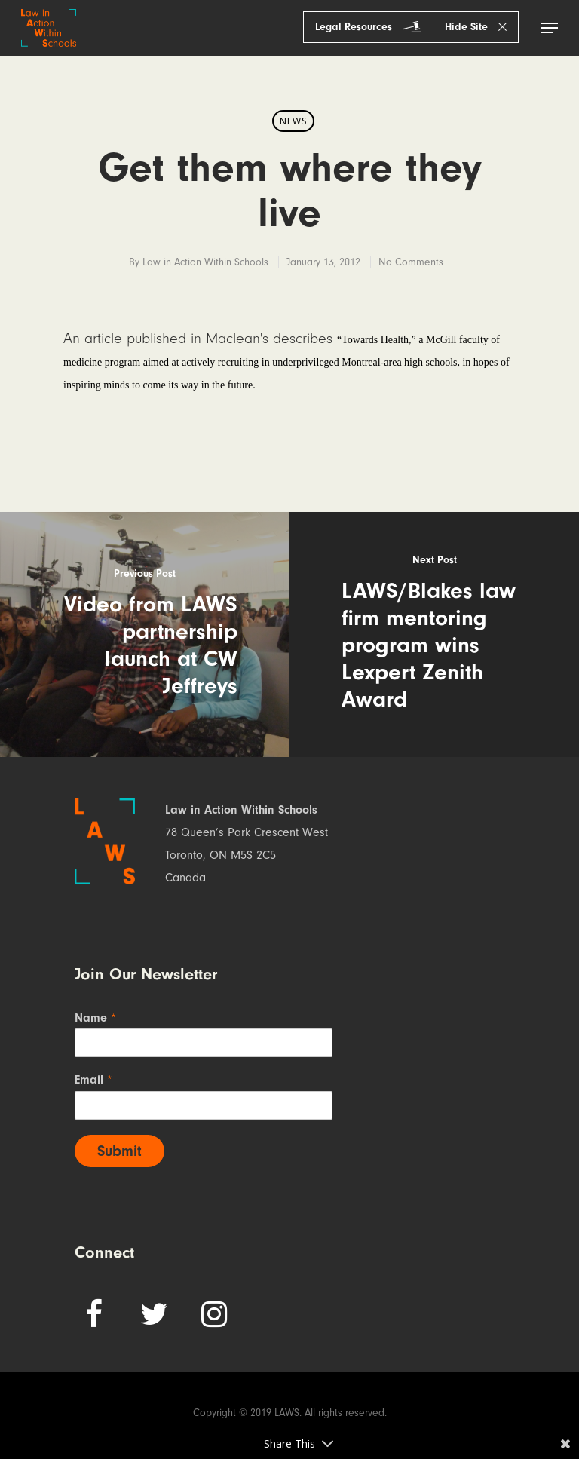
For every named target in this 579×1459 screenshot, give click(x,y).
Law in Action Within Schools (205, 262)
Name (95, 1018)
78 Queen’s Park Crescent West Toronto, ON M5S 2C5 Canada (246, 855)
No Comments (410, 262)
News (293, 121)
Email (93, 1080)
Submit (119, 1151)
